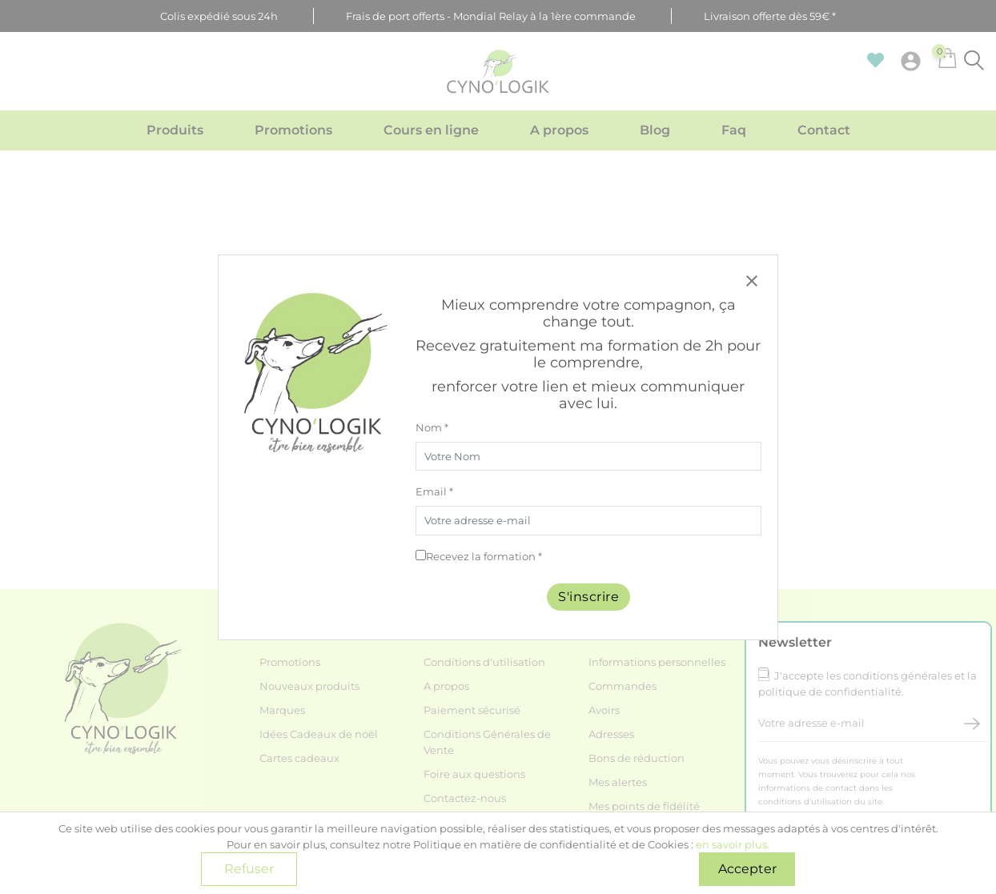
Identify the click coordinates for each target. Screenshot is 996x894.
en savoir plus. (732, 844)
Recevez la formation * (484, 556)
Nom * (432, 427)
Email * (434, 491)
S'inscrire (588, 596)
